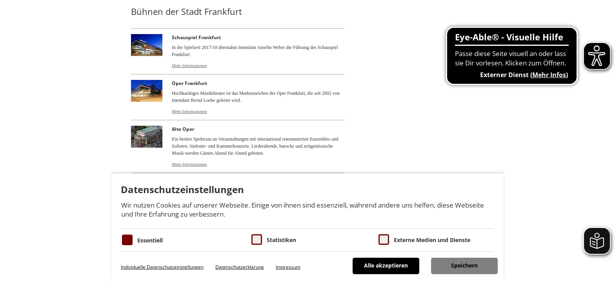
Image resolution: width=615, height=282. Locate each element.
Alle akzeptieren (386, 265)
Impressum (288, 267)
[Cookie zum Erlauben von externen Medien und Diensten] (383, 239)
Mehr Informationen (189, 65)
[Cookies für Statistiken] (256, 239)
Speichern (464, 265)
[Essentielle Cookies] (127, 240)
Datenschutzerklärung (239, 267)
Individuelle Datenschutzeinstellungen (162, 267)
